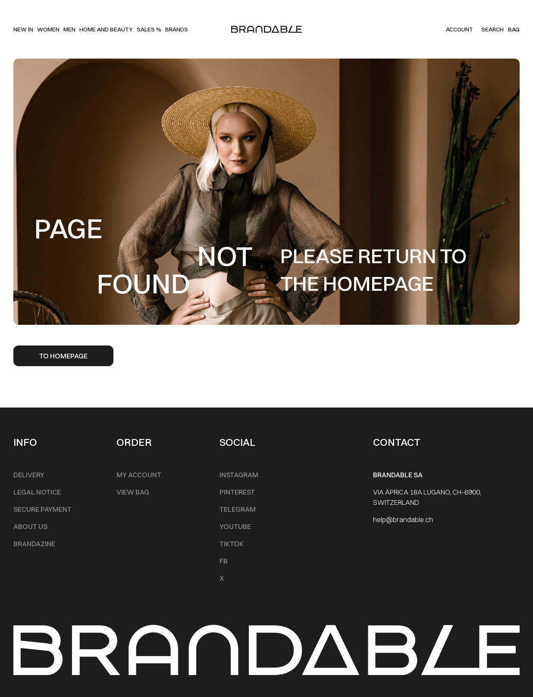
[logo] (266, 29)
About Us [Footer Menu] (30, 526)
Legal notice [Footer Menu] (37, 492)
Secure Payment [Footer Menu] (42, 509)
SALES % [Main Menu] (149, 29)
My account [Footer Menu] (138, 474)
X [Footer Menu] (221, 578)
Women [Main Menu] (48, 29)
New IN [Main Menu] (23, 29)
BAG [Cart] (514, 29)
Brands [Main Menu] (176, 29)
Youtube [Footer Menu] (235, 526)
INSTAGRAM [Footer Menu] (238, 474)
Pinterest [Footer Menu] (237, 492)
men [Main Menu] (69, 29)
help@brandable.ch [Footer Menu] (403, 519)
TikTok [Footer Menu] (231, 543)
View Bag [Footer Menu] (132, 492)
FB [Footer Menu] (223, 561)
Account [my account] (459, 29)
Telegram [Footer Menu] (237, 509)
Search (492, 29)
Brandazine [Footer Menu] (34, 543)
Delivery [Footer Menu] (28, 474)
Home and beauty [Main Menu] (106, 29)
